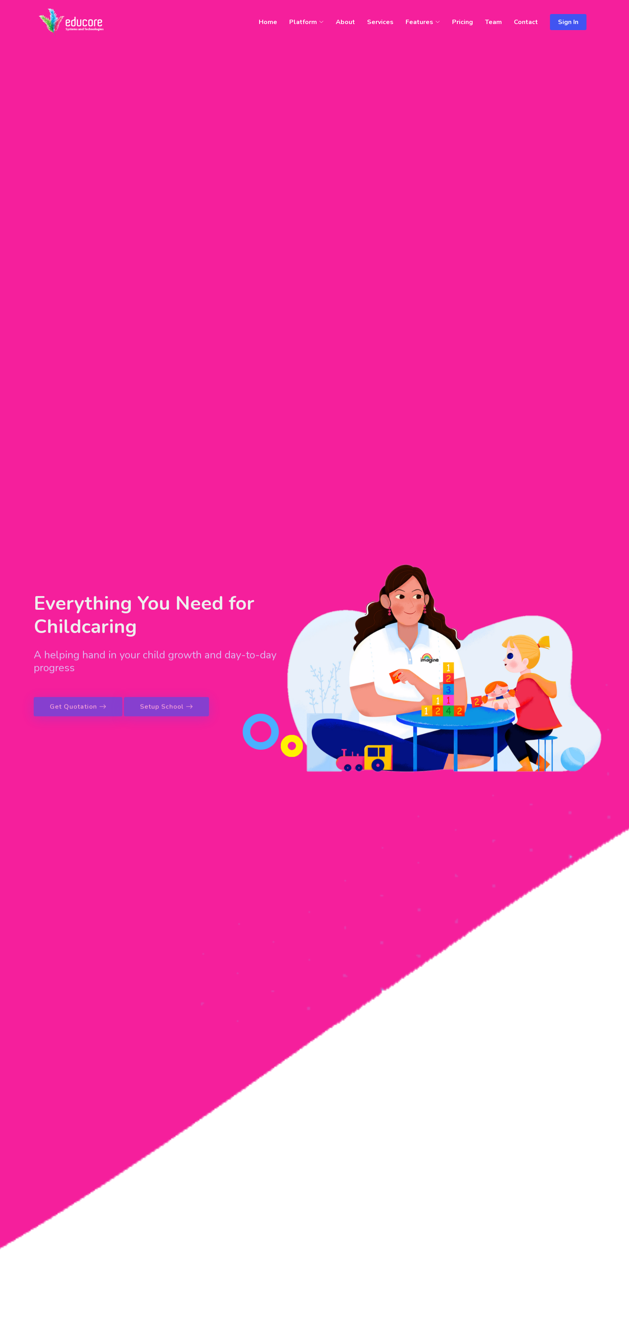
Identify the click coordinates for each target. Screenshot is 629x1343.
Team (493, 22)
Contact (526, 22)
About (345, 22)
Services (380, 22)
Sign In (568, 22)
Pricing (462, 22)
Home (268, 22)
